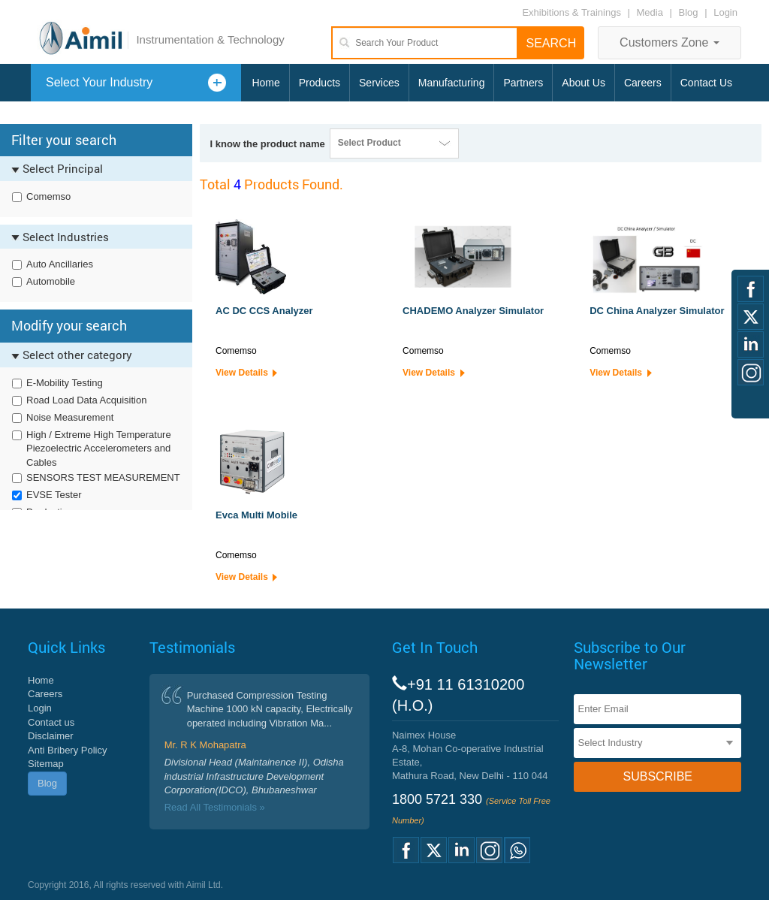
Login (725, 12)
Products (319, 83)
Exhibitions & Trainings (571, 12)
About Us (583, 83)
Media (651, 12)
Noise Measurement (69, 417)
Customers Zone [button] (669, 42)
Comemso (48, 196)
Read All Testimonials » (214, 807)
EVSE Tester (53, 494)
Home (265, 83)
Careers (643, 83)
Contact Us (706, 83)
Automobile (50, 281)
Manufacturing (451, 83)
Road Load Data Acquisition (86, 400)
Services (379, 83)
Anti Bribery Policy (67, 750)
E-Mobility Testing (64, 382)
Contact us (51, 722)
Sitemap (46, 763)
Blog (688, 12)
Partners (523, 83)
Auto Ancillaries (59, 264)
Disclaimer (51, 735)
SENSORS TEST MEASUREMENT (103, 477)
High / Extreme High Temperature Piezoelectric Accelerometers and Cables (98, 448)
